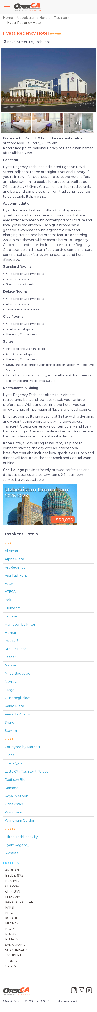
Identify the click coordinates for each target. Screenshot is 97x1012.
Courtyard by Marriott (22, 747)
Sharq (9, 722)
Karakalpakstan (19, 902)
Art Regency (15, 567)
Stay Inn (11, 731)
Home (8, 18)
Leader (10, 657)
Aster (9, 584)
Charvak (12, 886)
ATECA (10, 592)
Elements (12, 608)
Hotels (44, 18)
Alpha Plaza (14, 559)
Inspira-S (12, 641)
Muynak (12, 923)
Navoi (10, 929)
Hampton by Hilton (20, 625)
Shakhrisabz (16, 950)
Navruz (11, 682)
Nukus (10, 934)
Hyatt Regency (17, 845)
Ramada (11, 788)
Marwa (10, 665)
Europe (11, 616)
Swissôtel (12, 853)
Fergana (12, 897)
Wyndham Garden (20, 820)
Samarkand (15, 945)
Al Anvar (11, 551)
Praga (9, 690)
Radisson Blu (15, 780)
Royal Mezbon (16, 796)
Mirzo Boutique (17, 673)
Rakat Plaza (14, 706)
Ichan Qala (13, 763)
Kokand (11, 918)
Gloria (9, 755)
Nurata (11, 939)
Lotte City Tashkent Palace (26, 771)
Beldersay (14, 875)
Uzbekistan (26, 18)
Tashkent (62, 18)
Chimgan (12, 891)
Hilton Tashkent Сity (21, 837)
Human (11, 633)
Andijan (12, 870)
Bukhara (12, 881)
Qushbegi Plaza (18, 698)
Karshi (11, 907)
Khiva (9, 913)
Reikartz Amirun (18, 714)
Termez (11, 961)
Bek (8, 600)
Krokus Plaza (15, 649)
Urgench (13, 966)
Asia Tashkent (16, 576)
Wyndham (13, 812)
